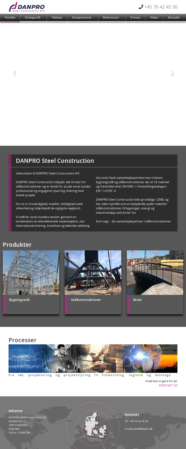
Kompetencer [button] (82, 17)
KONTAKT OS (168, 385)
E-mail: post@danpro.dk (139, 428)
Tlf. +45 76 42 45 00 (136, 421)
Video (154, 17)
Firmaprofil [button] (33, 17)
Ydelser (57, 17)
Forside (10, 17)
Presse (135, 17)
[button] (14, 73)
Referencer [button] (111, 17)
